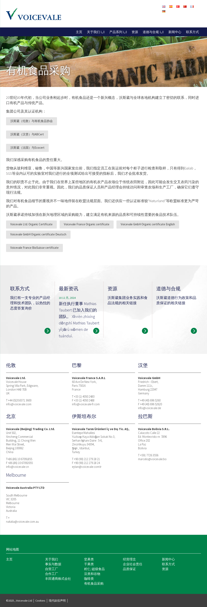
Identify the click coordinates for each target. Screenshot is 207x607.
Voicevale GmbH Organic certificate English (148, 224)
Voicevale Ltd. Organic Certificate (31, 224)
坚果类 (89, 559)
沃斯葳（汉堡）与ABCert (27, 134)
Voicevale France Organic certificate (86, 224)
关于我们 (93, 32)
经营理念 (129, 559)
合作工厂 (51, 574)
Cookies (40, 600)
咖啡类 (89, 579)
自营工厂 (51, 569)
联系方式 (192, 32)
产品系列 (115, 32)
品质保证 (129, 569)
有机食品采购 (94, 583)
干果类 (89, 564)
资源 (135, 32)
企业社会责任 (132, 564)
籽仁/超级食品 (94, 569)
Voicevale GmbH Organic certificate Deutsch (38, 234)
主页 (79, 32)
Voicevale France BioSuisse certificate (34, 248)
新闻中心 (174, 32)
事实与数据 (53, 564)
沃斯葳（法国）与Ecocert (27, 147)
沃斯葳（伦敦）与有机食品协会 (31, 121)
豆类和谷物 (92, 574)
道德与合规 (151, 32)
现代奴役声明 (57, 600)
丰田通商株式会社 (58, 579)
